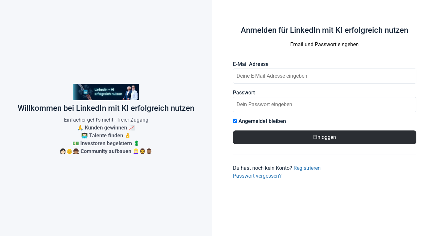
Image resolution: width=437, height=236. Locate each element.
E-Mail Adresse (251, 64)
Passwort (244, 92)
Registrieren (307, 168)
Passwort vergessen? (257, 176)
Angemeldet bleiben (259, 121)
